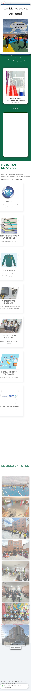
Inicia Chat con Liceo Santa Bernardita (11, 686)
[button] (11, 108)
